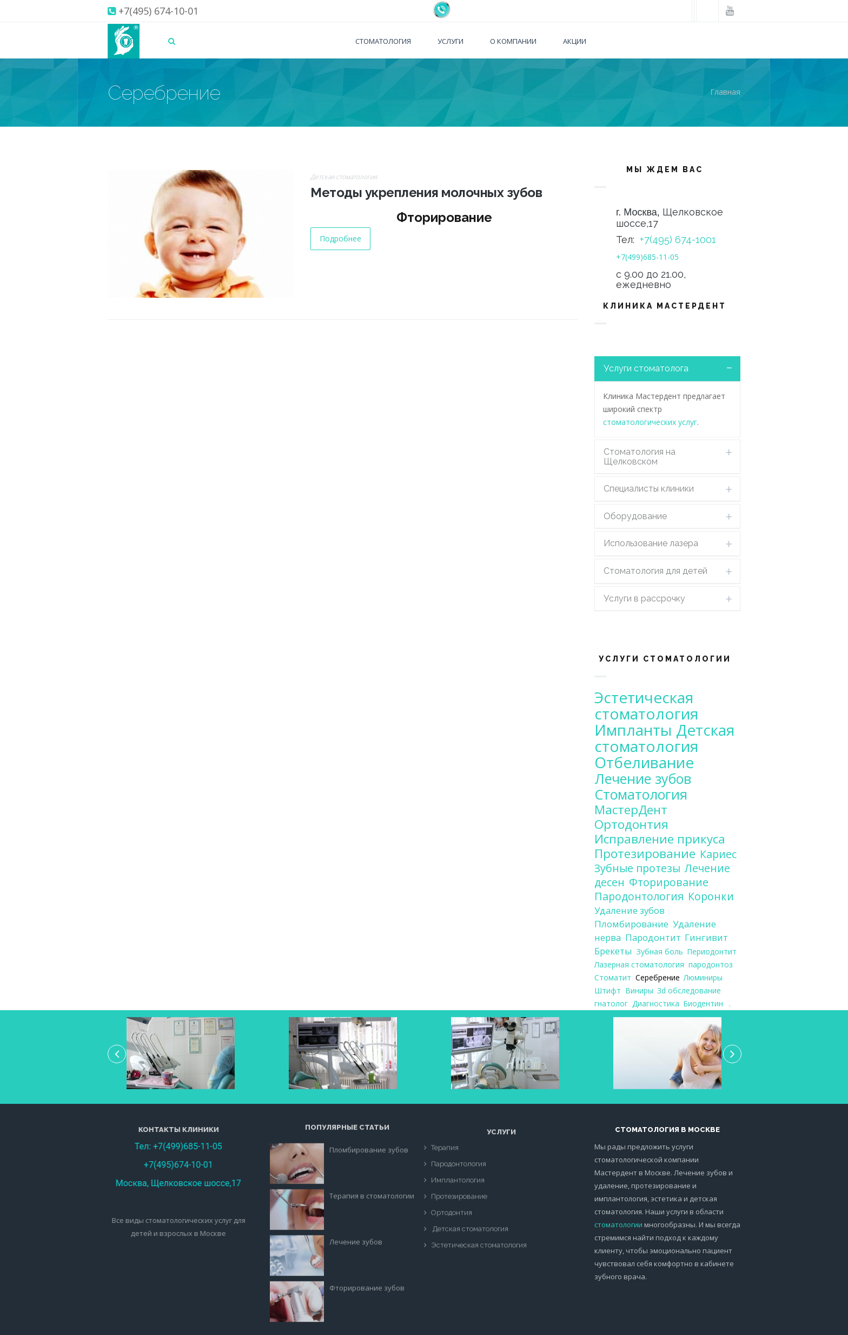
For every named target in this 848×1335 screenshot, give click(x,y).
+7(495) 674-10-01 (158, 10)
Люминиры (703, 977)
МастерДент (630, 809)
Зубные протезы (637, 868)
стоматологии (618, 1224)
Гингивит (706, 937)
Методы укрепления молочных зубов (426, 192)
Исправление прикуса (659, 838)
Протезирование (644, 853)
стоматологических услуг (650, 422)
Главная (725, 92)
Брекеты (613, 951)
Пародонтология (639, 896)
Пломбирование (631, 924)
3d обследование (689, 990)
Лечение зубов (642, 778)
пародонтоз (710, 964)
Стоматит (612, 977)
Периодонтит (712, 951)
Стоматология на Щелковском (639, 457)
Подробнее (340, 238)
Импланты (633, 729)
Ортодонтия (631, 824)
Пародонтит (653, 937)
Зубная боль (660, 951)
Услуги (450, 41)
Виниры (639, 990)
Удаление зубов (629, 910)
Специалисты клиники (649, 488)
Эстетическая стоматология (646, 705)
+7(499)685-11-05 (647, 257)
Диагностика (655, 1003)
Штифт (607, 990)
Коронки (711, 896)
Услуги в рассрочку (644, 598)
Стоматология (383, 41)
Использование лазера (651, 543)
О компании (513, 41)
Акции (574, 41)
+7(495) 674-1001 (678, 239)
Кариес (718, 854)
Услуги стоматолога (646, 368)
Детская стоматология (343, 176)
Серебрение (657, 977)
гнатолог (611, 1003)
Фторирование (668, 882)
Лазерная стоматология (639, 964)
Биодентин (703, 1003)
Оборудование (635, 516)
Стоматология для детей (655, 571)
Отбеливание (644, 762)
